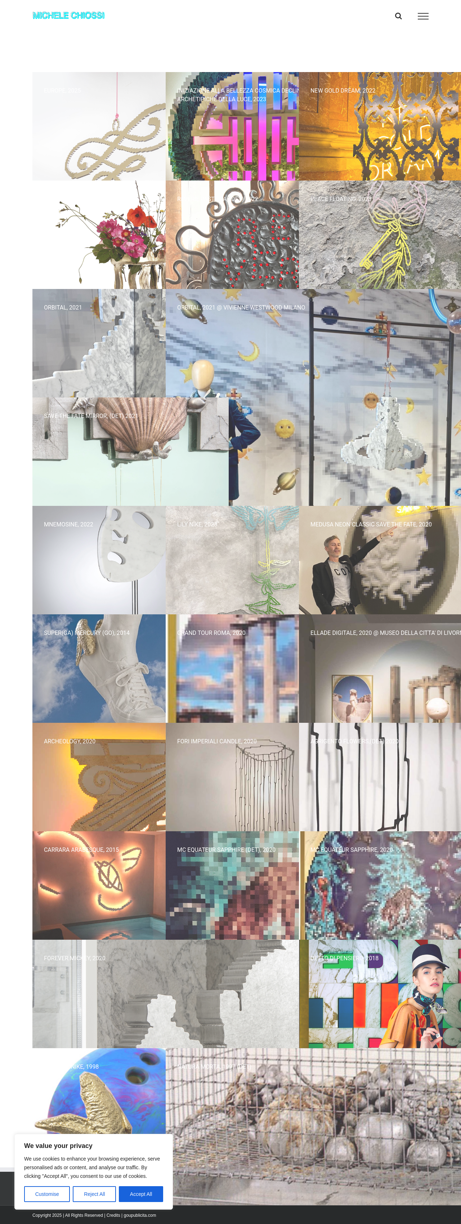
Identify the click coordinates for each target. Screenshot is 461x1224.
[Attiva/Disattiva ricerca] (398, 15)
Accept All (141, 1194)
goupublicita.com (140, 1215)
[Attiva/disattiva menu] (423, 16)
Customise (47, 1194)
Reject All (94, 1194)
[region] (93, 1172)
